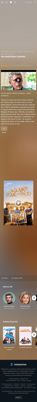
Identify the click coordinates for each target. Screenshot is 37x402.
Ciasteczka (17, 384)
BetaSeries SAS (9, 386)
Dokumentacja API (11, 380)
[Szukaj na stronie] (35, 2)
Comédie (26, 51)
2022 (19, 51)
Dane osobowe (31, 384)
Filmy (14, 51)
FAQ (18, 380)
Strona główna (5, 51)
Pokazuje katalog (13, 378)
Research (29, 386)
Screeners (23, 386)
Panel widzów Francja (29, 387)
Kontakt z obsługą (26, 380)
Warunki (23, 384)
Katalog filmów (24, 378)
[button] (9, 301)
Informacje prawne (7, 384)
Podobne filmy (17, 278)
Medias (17, 386)
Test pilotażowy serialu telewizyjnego (11, 387)
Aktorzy (4, 278)
